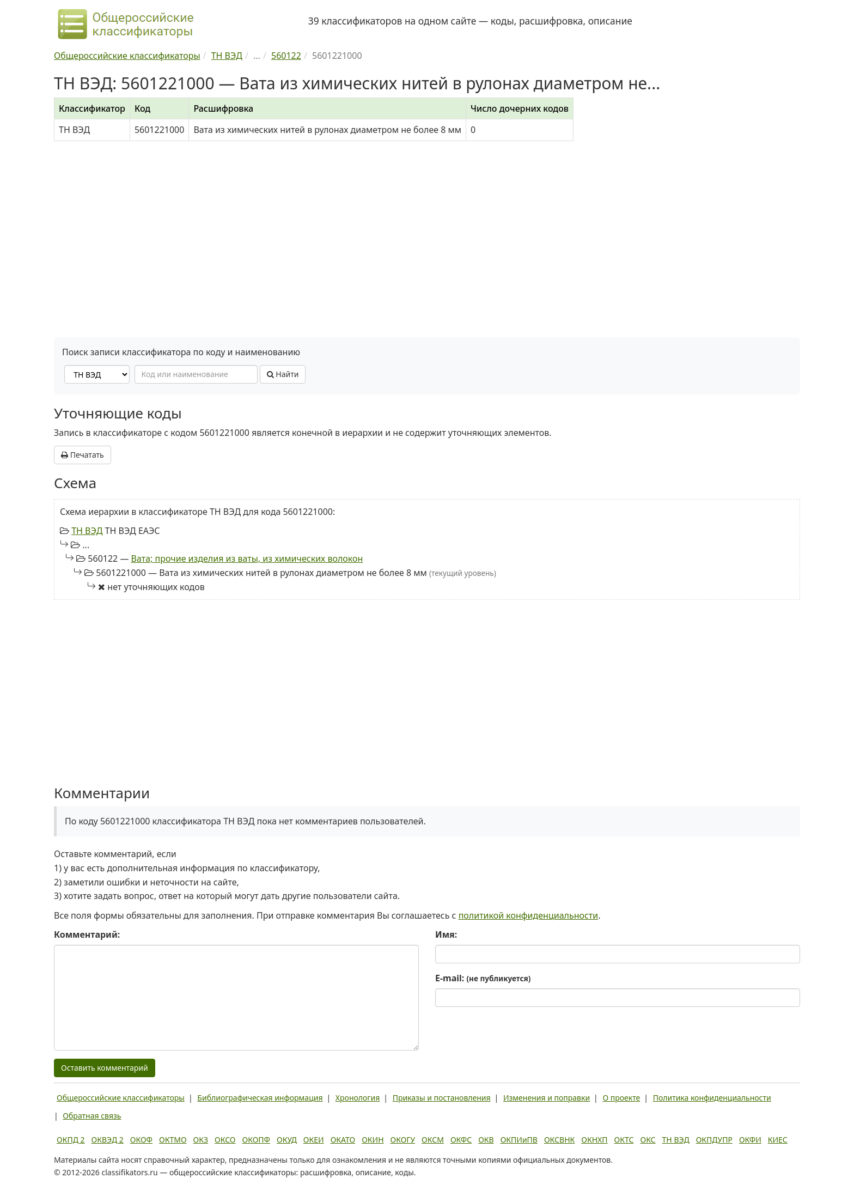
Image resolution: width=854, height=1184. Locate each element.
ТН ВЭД (86, 531)
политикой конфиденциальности (529, 915)
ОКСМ (433, 1139)
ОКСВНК (559, 1139)
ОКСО (225, 1139)
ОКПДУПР (714, 1139)
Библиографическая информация (259, 1097)
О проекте (621, 1097)
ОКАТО (343, 1139)
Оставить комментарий (104, 1067)
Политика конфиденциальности (712, 1097)
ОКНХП (594, 1139)
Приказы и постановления (442, 1097)
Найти (283, 374)
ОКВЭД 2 (107, 1139)
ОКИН (372, 1139)
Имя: (446, 934)
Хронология (357, 1097)
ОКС (647, 1139)
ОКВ (486, 1139)
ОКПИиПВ (519, 1139)
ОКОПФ (256, 1139)
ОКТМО (173, 1139)
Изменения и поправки (546, 1097)
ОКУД (287, 1139)
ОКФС (461, 1139)
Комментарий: (87, 934)
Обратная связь (92, 1115)
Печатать (82, 455)
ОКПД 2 (71, 1139)
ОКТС (624, 1139)
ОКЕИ (313, 1139)
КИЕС (778, 1139)
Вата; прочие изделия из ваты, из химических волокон (247, 558)
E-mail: (482, 978)
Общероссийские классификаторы (121, 1097)
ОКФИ (750, 1139)
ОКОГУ (403, 1139)
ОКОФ (141, 1139)
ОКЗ (200, 1139)
